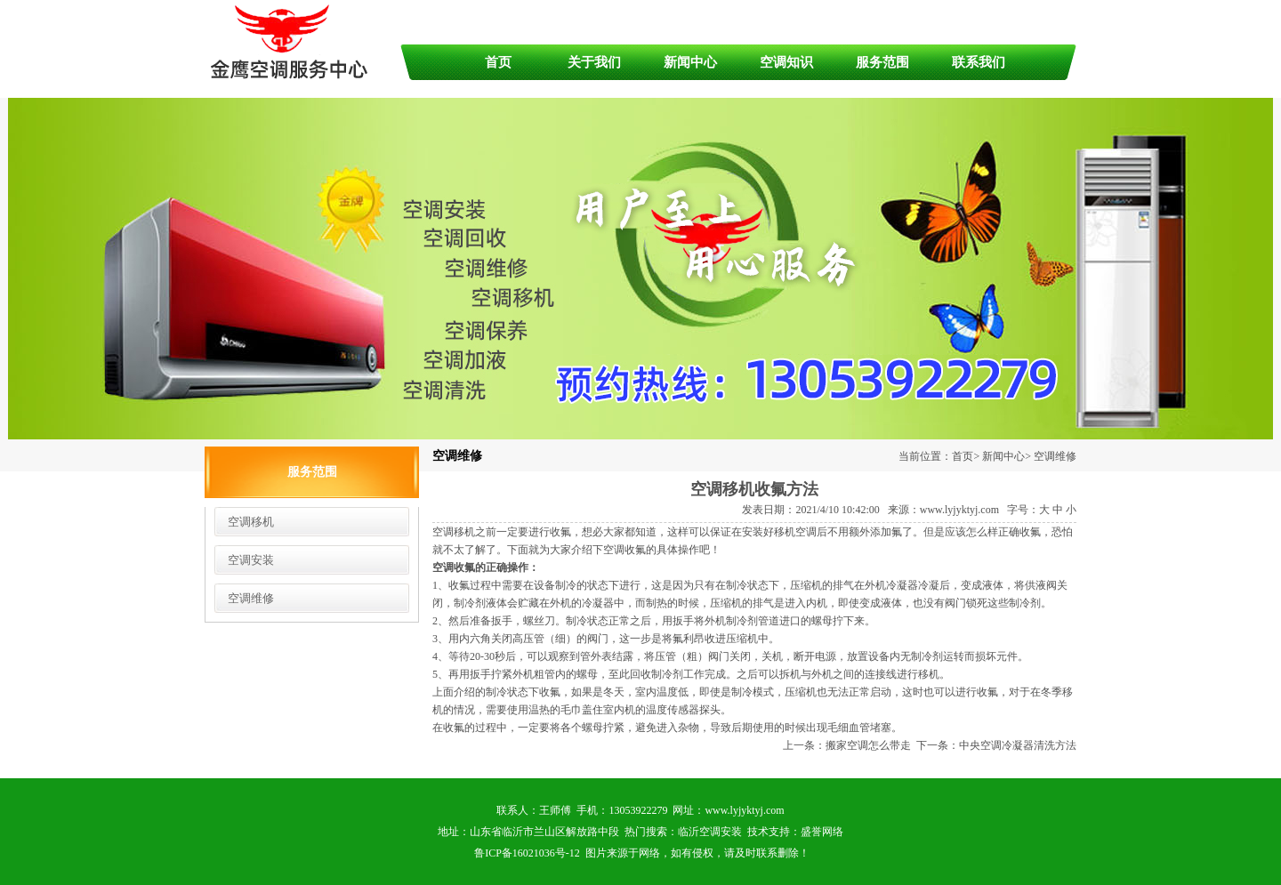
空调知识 (786, 62)
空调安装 (251, 560)
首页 (498, 62)
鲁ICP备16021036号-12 (527, 853)
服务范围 (882, 62)
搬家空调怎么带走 (868, 745)
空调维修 (251, 598)
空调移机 (251, 521)
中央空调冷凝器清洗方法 (1017, 745)
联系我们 (978, 62)
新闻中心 (690, 62)
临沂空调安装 (710, 831)
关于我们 (594, 62)
